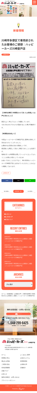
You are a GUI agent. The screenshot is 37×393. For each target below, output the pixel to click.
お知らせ (8, 214)
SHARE (7, 180)
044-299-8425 (19, 325)
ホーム (3, 357)
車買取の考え (5, 360)
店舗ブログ (9, 219)
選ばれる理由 (5, 363)
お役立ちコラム (25, 360)
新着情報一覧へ (18, 191)
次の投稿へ (30, 191)
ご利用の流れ (5, 366)
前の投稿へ (6, 191)
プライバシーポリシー (8, 382)
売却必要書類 (5, 369)
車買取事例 (23, 363)
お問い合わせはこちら (20, 314)
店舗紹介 (23, 369)
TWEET (18, 180)
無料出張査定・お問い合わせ (10, 379)
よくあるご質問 (25, 357)
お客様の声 (6, 54)
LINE (30, 180)
